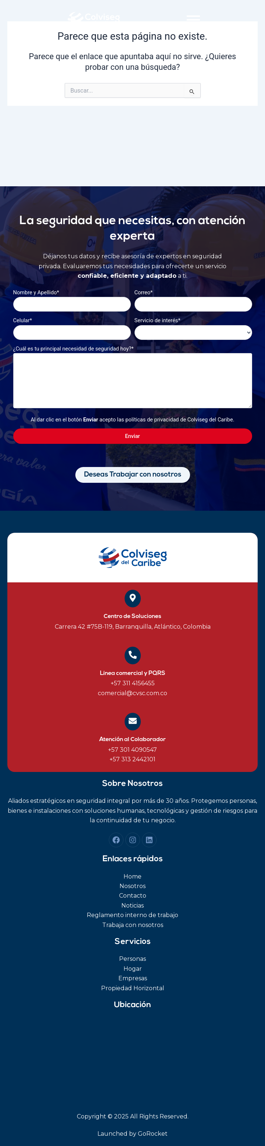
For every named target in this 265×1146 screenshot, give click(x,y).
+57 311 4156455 (133, 683)
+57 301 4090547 (132, 749)
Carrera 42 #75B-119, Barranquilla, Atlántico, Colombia (133, 626)
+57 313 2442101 (132, 759)
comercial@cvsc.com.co (132, 693)
